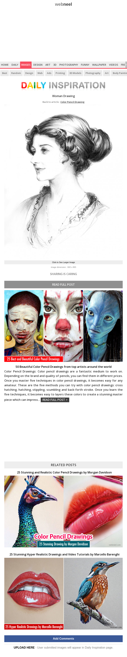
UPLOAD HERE (24, 647)
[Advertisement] (63, 35)
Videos (113, 64)
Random (16, 73)
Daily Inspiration (95, 647)
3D (55, 64)
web (63, 4)
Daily (14, 64)
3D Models (75, 73)
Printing (60, 73)
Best (4, 73)
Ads (49, 73)
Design (38, 64)
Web (40, 73)
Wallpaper (99, 64)
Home (5, 64)
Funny (85, 64)
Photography (68, 64)
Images (25, 64)
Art (47, 64)
